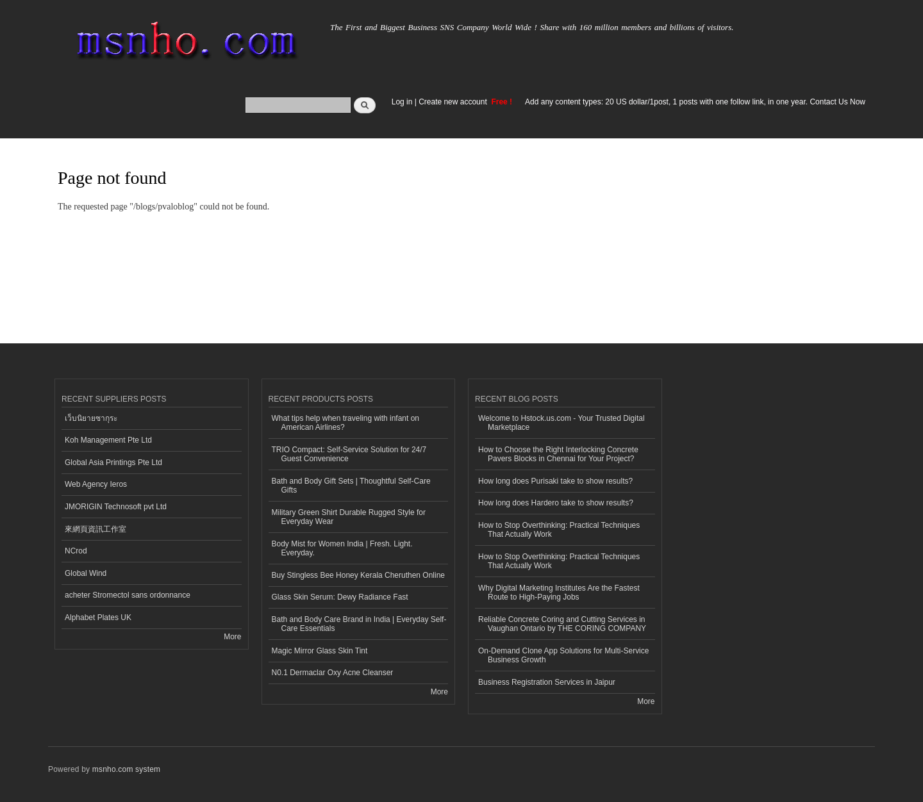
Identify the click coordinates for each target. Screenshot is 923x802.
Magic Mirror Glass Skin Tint (320, 650)
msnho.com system (126, 769)
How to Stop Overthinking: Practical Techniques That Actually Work (559, 530)
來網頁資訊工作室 (95, 529)
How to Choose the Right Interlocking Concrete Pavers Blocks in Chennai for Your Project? (558, 454)
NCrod (76, 550)
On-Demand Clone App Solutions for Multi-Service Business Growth (563, 655)
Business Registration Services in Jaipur (546, 682)
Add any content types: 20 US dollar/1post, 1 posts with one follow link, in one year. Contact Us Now (695, 101)
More (232, 636)
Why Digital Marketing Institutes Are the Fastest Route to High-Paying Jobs (559, 593)
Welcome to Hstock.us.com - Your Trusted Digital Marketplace (561, 423)
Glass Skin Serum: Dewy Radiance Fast (340, 597)
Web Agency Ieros (96, 484)
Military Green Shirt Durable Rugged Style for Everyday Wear (349, 517)
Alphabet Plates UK (98, 617)
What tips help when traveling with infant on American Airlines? (346, 423)
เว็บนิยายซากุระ (91, 418)
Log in (402, 101)
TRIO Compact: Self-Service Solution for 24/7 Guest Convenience (349, 454)
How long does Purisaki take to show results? (555, 481)
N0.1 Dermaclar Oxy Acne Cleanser (333, 672)
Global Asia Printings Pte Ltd (113, 462)
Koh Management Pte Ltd (108, 440)
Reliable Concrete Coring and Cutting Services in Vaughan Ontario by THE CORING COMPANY (562, 624)
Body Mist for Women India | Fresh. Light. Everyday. (342, 548)
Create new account (454, 101)
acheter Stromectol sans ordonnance (127, 595)
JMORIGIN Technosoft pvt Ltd (116, 506)
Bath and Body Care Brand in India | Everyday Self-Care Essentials (359, 624)
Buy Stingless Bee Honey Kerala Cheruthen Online (358, 575)
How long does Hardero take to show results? (555, 502)
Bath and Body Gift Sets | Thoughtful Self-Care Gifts (351, 486)
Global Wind (85, 573)
